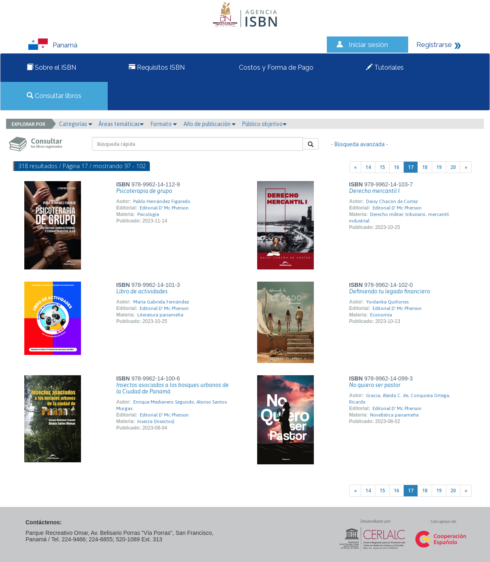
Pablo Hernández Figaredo (161, 201)
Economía (381, 315)
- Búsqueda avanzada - (359, 144)
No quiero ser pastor (375, 385)
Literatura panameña (160, 315)
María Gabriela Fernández (161, 302)
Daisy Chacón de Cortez (392, 201)
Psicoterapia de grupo (144, 191)
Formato (163, 124)
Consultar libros (54, 96)
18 (425, 167)
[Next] (466, 167)
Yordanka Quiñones (387, 302)
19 (439, 167)
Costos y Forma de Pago (275, 67)
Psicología (148, 214)
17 (410, 167)
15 (382, 167)
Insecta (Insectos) (156, 421)
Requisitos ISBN (157, 67)
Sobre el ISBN (51, 67)
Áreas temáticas (121, 124)
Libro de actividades (142, 291)
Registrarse (434, 45)
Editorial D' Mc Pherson (164, 208)
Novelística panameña (394, 415)
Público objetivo (264, 124)
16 (396, 167)
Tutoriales (385, 67)
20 (453, 167)
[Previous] (355, 167)
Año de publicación (209, 124)
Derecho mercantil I (374, 191)
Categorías (75, 124)
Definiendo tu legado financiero (389, 291)
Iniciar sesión (368, 45)
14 (368, 167)
